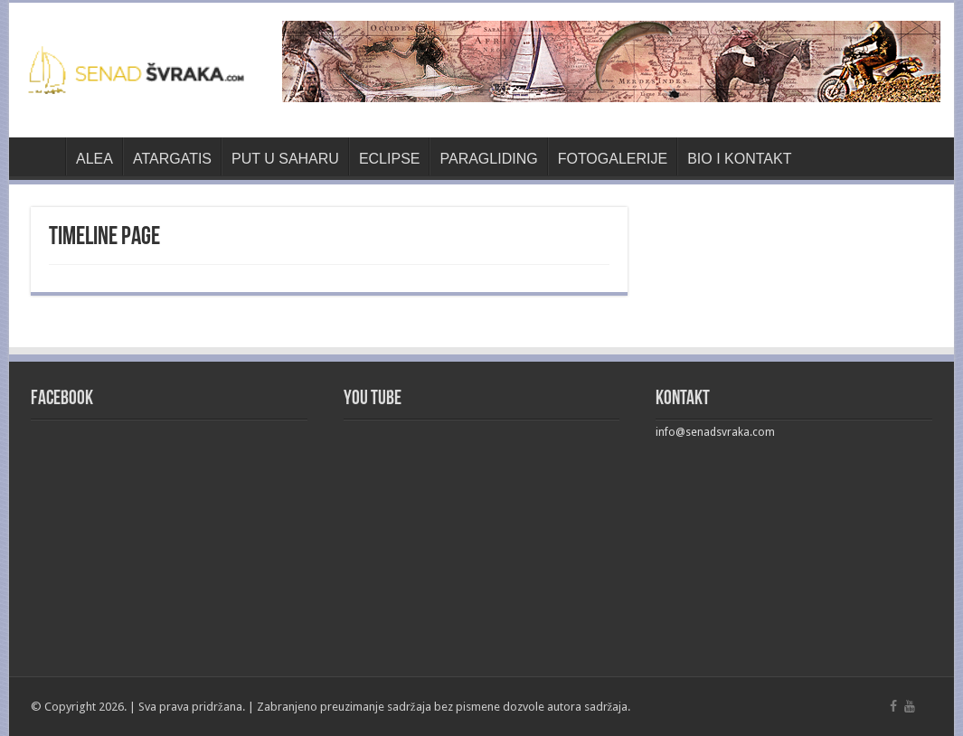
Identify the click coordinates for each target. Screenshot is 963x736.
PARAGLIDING (488, 158)
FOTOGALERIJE (613, 158)
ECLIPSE (389, 158)
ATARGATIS (172, 158)
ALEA (94, 158)
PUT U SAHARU (285, 158)
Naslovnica (41, 156)
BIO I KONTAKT (739, 158)
